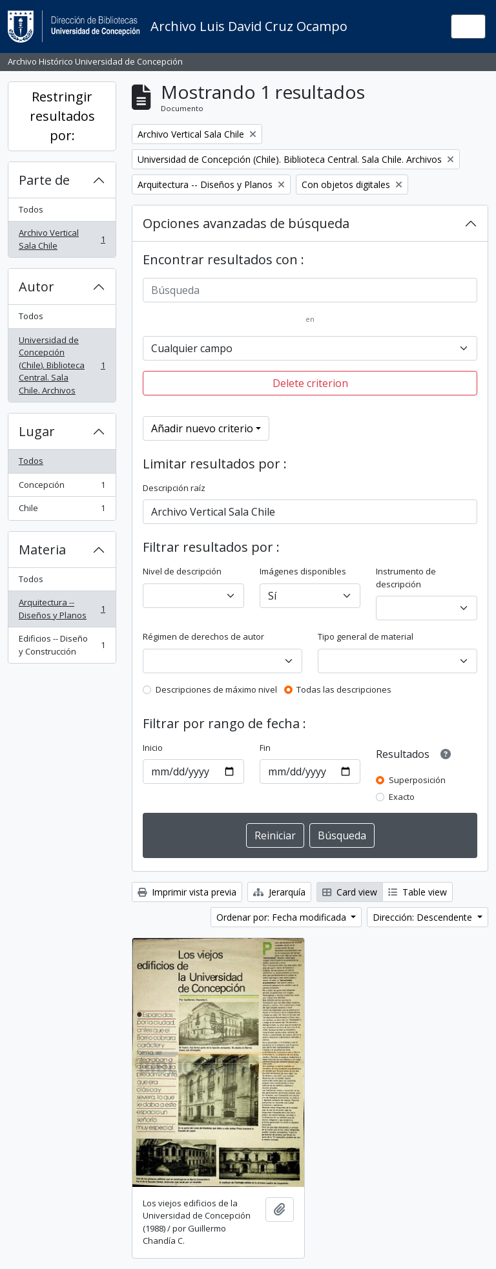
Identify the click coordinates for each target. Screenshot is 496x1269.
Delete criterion (310, 383)
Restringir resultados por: (62, 116)
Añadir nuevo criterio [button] (202, 428)
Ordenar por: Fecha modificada (282, 917)
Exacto (402, 796)
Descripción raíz (174, 488)
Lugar (37, 431)
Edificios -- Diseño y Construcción (61, 645)
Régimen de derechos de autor (203, 636)
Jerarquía (279, 892)
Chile (61, 510)
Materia (42, 549)
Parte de (44, 180)
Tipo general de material (365, 636)
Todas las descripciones (343, 689)
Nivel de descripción (182, 571)
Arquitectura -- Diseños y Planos (61, 608)
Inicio (153, 747)
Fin (265, 747)
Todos (31, 209)
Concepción (61, 487)
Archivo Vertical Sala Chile (61, 239)
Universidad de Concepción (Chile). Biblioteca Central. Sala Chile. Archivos (61, 365)
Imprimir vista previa (187, 892)
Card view (349, 892)
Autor (36, 286)
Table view (417, 892)
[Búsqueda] (310, 290)
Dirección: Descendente (424, 917)
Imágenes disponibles (303, 571)
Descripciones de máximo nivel (216, 689)
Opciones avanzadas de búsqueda (246, 223)
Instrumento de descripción (406, 577)
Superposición (417, 780)
